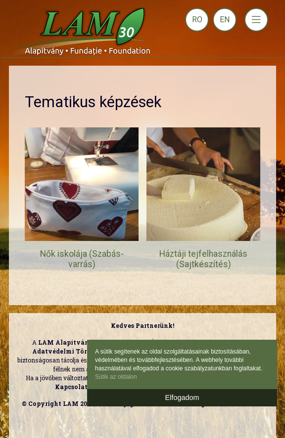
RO (197, 19)
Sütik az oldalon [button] (116, 376)
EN (225, 19)
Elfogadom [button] (182, 397)
